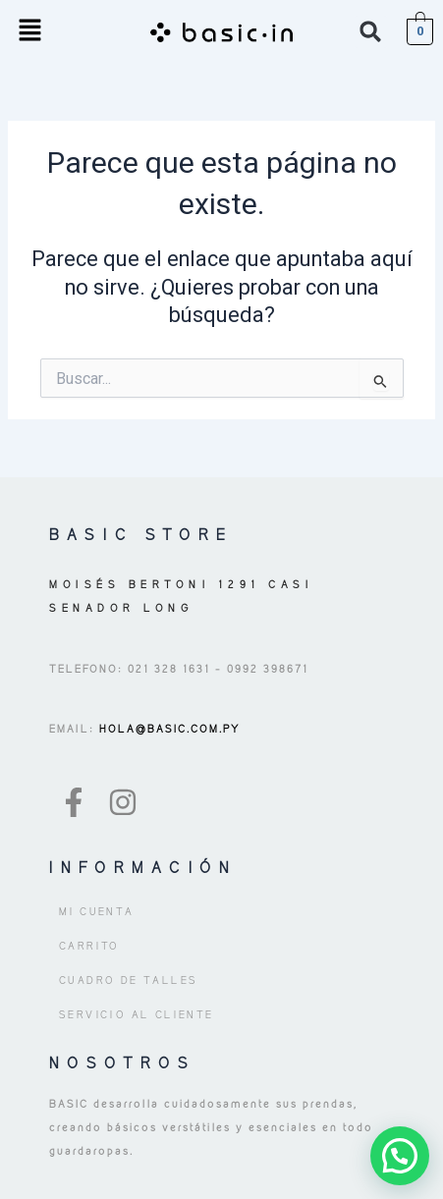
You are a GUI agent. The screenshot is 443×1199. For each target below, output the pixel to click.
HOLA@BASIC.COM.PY (167, 729)
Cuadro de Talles (128, 980)
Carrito (89, 946)
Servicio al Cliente (136, 1014)
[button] (29, 31)
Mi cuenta (97, 911)
